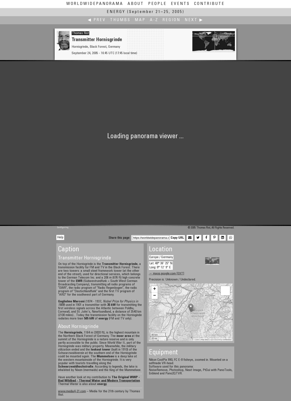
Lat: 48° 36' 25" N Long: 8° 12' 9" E (160, 265)
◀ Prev (97, 20)
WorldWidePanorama (94, 4)
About (136, 4)
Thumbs (120, 20)
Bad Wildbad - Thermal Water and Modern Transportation (99, 380)
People (157, 4)
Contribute (209, 4)
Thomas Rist (80, 33)
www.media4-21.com (72, 391)
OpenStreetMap (216, 340)
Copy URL (177, 238)
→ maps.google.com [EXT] (166, 273)
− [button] (154, 296)
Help (60, 237)
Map (140, 20)
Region (171, 20)
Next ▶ (194, 20)
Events (180, 4)
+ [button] (154, 289)
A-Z (154, 20)
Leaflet (196, 340)
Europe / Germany (161, 257)
